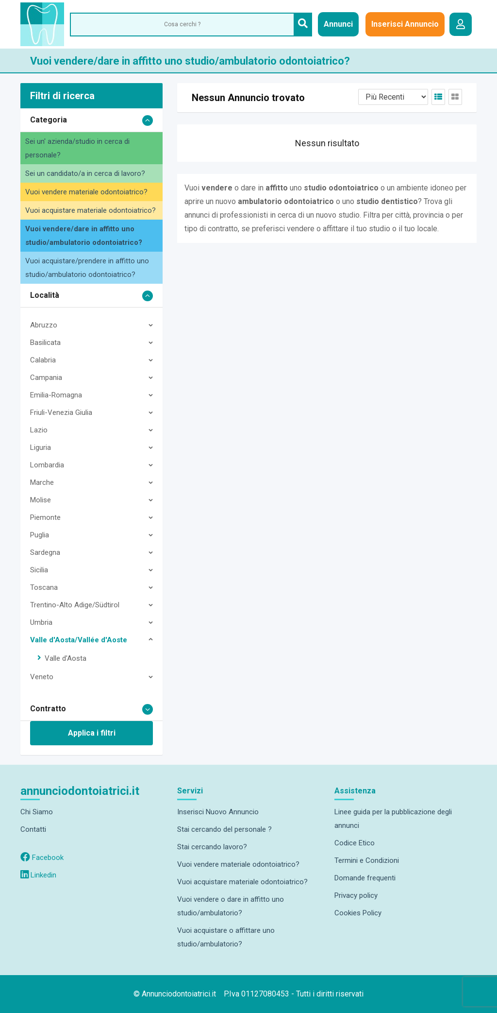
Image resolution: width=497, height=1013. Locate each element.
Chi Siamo (36, 811)
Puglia (39, 535)
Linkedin (38, 875)
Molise (40, 500)
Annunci (338, 24)
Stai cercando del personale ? (224, 829)
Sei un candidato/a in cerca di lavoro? (85, 173)
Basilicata (45, 342)
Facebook (42, 857)
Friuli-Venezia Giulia (61, 412)
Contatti (33, 829)
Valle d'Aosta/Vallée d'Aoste (78, 639)
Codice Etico (354, 843)
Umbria (41, 622)
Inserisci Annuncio (405, 24)
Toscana (44, 587)
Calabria (43, 360)
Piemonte (45, 517)
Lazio (39, 430)
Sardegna (45, 552)
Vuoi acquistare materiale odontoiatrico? (90, 210)
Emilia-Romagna (56, 395)
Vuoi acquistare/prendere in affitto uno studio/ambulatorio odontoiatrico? (87, 268)
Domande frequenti (365, 878)
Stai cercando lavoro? (212, 846)
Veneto (41, 676)
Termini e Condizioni (366, 860)
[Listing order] (393, 97)
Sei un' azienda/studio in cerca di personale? (77, 148)
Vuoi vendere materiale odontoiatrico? (86, 192)
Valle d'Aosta (65, 658)
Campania (46, 377)
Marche (42, 482)
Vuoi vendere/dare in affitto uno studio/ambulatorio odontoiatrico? (83, 235)
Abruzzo (43, 325)
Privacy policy (356, 895)
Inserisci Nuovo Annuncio (218, 811)
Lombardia (47, 465)
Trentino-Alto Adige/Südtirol (74, 605)
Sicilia (39, 570)
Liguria (40, 447)
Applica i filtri (92, 733)
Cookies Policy (357, 913)
